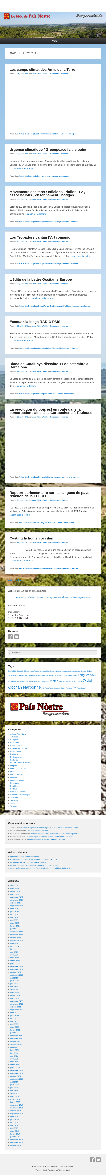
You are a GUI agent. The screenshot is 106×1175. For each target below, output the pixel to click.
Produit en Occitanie (18, 792)
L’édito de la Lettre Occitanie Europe (41, 279)
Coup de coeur (16, 745)
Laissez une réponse (59, 74)
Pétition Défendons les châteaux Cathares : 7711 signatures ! (34, 865)
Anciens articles (13, 580)
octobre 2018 (15, 1145)
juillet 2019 (14, 1119)
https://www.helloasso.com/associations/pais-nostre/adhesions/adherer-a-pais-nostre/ (53, 597)
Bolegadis (14, 740)
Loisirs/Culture (52, 222)
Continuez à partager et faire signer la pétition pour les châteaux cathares (50, 828)
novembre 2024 (16, 935)
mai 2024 (14, 952)
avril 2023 (14, 989)
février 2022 (15, 1030)
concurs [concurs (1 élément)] (64, 671)
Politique (55, 134)
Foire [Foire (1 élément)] (16, 675)
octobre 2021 (15, 1041)
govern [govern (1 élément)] (43, 675)
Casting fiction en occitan (31, 538)
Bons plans (33, 134)
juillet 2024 (14, 946)
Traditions (14, 800)
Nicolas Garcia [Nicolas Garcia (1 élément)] (70, 681)
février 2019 (15, 1134)
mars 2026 (14, 888)
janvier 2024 (15, 963)
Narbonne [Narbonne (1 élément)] (62, 681)
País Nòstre (15, 786)
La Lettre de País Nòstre (20, 763)
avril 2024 (14, 955)
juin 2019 (14, 1122)
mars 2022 (14, 1027)
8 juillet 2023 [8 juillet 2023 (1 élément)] (12, 671)
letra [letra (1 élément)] (94, 675)
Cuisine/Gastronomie (18, 748)
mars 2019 (14, 1131)
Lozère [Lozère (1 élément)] (10, 681)
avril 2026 (14, 886)
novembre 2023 (16, 969)
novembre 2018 (16, 1143)
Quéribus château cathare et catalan (24, 857)
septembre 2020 (16, 1079)
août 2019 (14, 1117)
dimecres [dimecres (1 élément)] (83, 671)
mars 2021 (14, 1062)
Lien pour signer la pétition (37, 831)
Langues (42, 222)
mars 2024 (14, 958)
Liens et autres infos (18, 769)
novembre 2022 (16, 1004)
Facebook (10, 636)
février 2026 (15, 891)
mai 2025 (14, 917)
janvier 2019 (15, 1137)
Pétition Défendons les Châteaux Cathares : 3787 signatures (55, 834)
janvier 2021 (15, 1067)
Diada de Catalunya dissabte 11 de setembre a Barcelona (49, 365)
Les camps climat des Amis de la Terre (42, 70)
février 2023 (15, 995)
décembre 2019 (16, 1105)
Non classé (14, 783)
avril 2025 (14, 920)
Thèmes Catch (64, 1170)
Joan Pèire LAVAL (39, 74)
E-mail (16, 636)
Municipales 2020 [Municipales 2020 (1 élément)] (43, 681)
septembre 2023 (16, 975)
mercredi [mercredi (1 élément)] (16, 681)
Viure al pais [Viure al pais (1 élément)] (81, 688)
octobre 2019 (15, 1111)
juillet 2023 (14, 981)
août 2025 (14, 909)
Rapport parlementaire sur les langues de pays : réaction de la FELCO (51, 494)
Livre (12, 772)
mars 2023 (14, 992)
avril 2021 (14, 1059)
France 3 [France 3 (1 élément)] (25, 675)
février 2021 (15, 1065)
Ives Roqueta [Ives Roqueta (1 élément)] (50, 675)
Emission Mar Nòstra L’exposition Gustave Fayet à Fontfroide (34, 859)
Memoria (13, 777)
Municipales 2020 (17, 780)
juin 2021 (14, 1053)
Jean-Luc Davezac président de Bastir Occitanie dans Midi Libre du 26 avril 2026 (42, 868)
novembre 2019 (16, 1108)
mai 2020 (14, 1091)
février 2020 (15, 1099)
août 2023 (14, 978)
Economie (32, 176)
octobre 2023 (15, 972)
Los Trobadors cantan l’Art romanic (40, 237)
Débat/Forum (43, 306)
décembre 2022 (16, 1001)
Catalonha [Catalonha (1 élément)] (57, 671)
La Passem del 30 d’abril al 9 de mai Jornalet (28, 862)
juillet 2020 (14, 1085)
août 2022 (14, 1013)
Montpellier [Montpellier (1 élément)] (33, 681)
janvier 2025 (15, 929)
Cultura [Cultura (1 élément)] (77, 671)
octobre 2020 (15, 1076)
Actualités (23, 134)
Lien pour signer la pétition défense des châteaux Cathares (49, 836)
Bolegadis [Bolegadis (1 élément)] (20, 671)
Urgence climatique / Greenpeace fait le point (48, 149)
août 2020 (14, 1082)
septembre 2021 (16, 1044)
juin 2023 (14, 984)
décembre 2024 (16, 932)
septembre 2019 (16, 1114)
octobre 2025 (15, 903)
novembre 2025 (16, 900)
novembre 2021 (16, 1039)
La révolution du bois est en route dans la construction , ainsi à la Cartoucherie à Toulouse (51, 411)
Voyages (13, 806)
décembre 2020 (16, 1070)
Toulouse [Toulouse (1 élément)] (69, 688)
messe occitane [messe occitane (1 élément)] (24, 681)
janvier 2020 (15, 1102)
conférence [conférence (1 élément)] (71, 671)
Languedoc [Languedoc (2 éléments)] (85, 675)
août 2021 (14, 1047)
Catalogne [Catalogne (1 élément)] (50, 671)
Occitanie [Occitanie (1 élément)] (79, 681)
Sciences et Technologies (20, 795)
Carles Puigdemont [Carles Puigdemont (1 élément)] (35, 671)
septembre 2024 (16, 940)
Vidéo (12, 803)
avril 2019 (14, 1128)
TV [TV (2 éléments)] (74, 687)
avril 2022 (14, 1024)
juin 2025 (14, 914)
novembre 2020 (16, 1073)
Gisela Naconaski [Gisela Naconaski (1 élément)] (34, 675)
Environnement (44, 134)
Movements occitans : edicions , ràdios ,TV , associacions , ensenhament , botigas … (47, 193)
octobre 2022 (15, 1007)
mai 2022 (14, 1021)
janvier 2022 (15, 1033)
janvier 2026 (15, 894)
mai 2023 (14, 987)
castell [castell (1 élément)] (45, 671)
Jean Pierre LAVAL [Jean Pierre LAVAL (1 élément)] (61, 675)
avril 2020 (14, 1093)
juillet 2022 (14, 1015)
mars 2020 (14, 1096)
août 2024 (14, 943)
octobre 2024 (15, 938)
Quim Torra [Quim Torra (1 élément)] (45, 688)
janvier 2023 (15, 998)
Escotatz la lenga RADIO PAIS (35, 322)
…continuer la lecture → (21, 168)
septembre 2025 (16, 906)
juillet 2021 (14, 1050)
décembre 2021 (16, 1036)
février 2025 (15, 926)
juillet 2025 (14, 911)
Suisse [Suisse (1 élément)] (63, 688)
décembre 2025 (16, 897)
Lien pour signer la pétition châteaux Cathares (46, 839)
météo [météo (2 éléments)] (54, 681)
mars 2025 (14, 923)
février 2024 (15, 961)
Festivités (14, 760)
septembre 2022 (16, 1010)
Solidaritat (50, 394)
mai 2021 (14, 1056)
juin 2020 (14, 1088)
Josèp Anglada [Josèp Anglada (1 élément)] (72, 675)
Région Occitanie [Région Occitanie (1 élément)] (54, 688)
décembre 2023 (16, 966)
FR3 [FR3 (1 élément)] (20, 675)
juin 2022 (14, 1018)
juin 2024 (14, 949)
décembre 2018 (16, 1140)
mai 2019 (14, 1125)
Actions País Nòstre (18, 734)
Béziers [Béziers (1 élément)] (26, 671)
